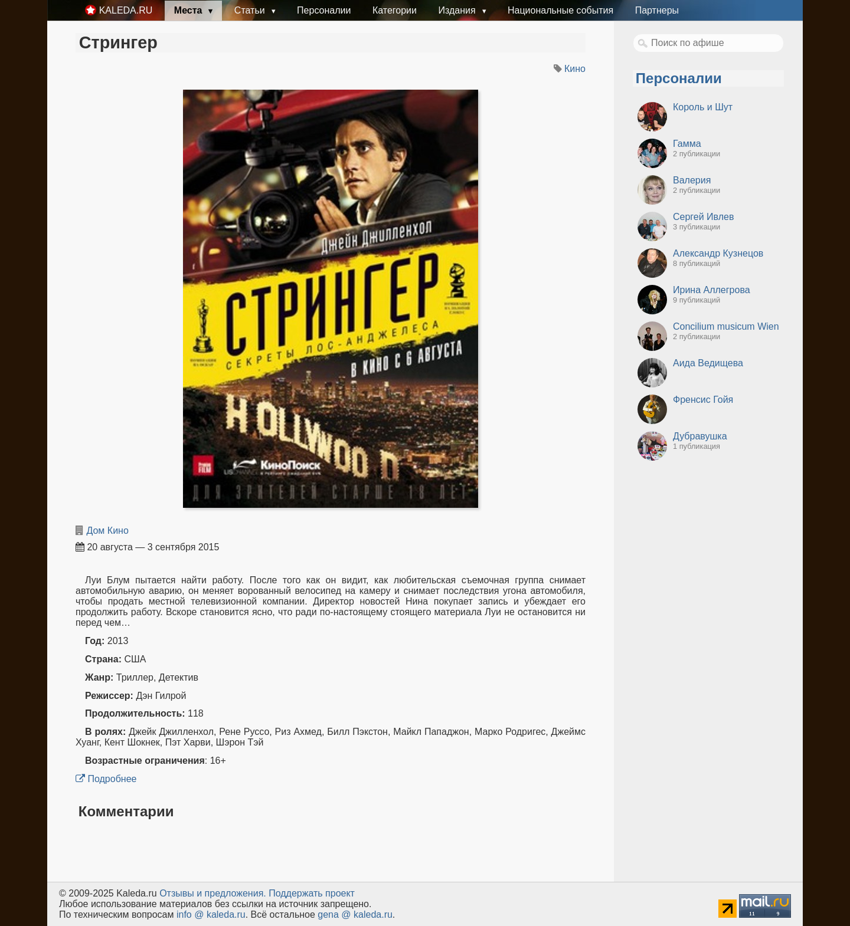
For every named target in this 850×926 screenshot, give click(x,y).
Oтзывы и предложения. (212, 893)
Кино (575, 69)
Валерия (692, 180)
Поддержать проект (312, 893)
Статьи (250, 10)
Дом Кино (107, 531)
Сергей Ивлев (703, 217)
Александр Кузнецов (718, 253)
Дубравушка (700, 436)
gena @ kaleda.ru (355, 914)
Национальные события (560, 10)
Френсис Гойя (703, 400)
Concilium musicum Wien (726, 326)
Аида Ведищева (708, 363)
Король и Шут (703, 107)
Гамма (687, 144)
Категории (394, 10)
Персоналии (324, 10)
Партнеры (657, 10)
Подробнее (106, 779)
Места (189, 10)
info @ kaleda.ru (211, 914)
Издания (458, 10)
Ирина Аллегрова (711, 290)
